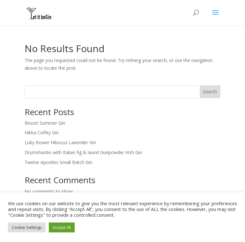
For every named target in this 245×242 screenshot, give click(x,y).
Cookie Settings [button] (27, 227)
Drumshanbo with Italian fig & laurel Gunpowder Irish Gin (83, 152)
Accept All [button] (62, 227)
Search (210, 92)
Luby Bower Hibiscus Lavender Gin (60, 142)
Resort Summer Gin (45, 123)
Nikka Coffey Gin (42, 132)
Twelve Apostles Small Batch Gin (58, 162)
